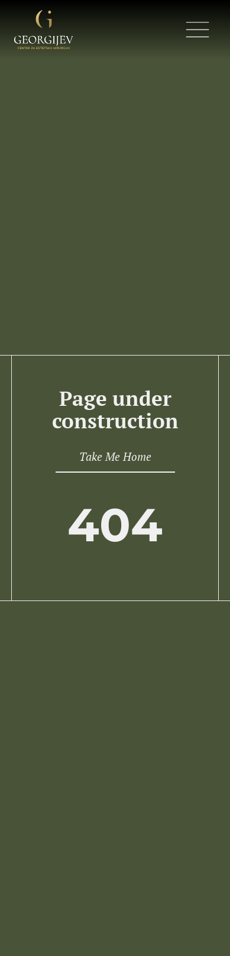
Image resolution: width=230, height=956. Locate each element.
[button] (197, 31)
